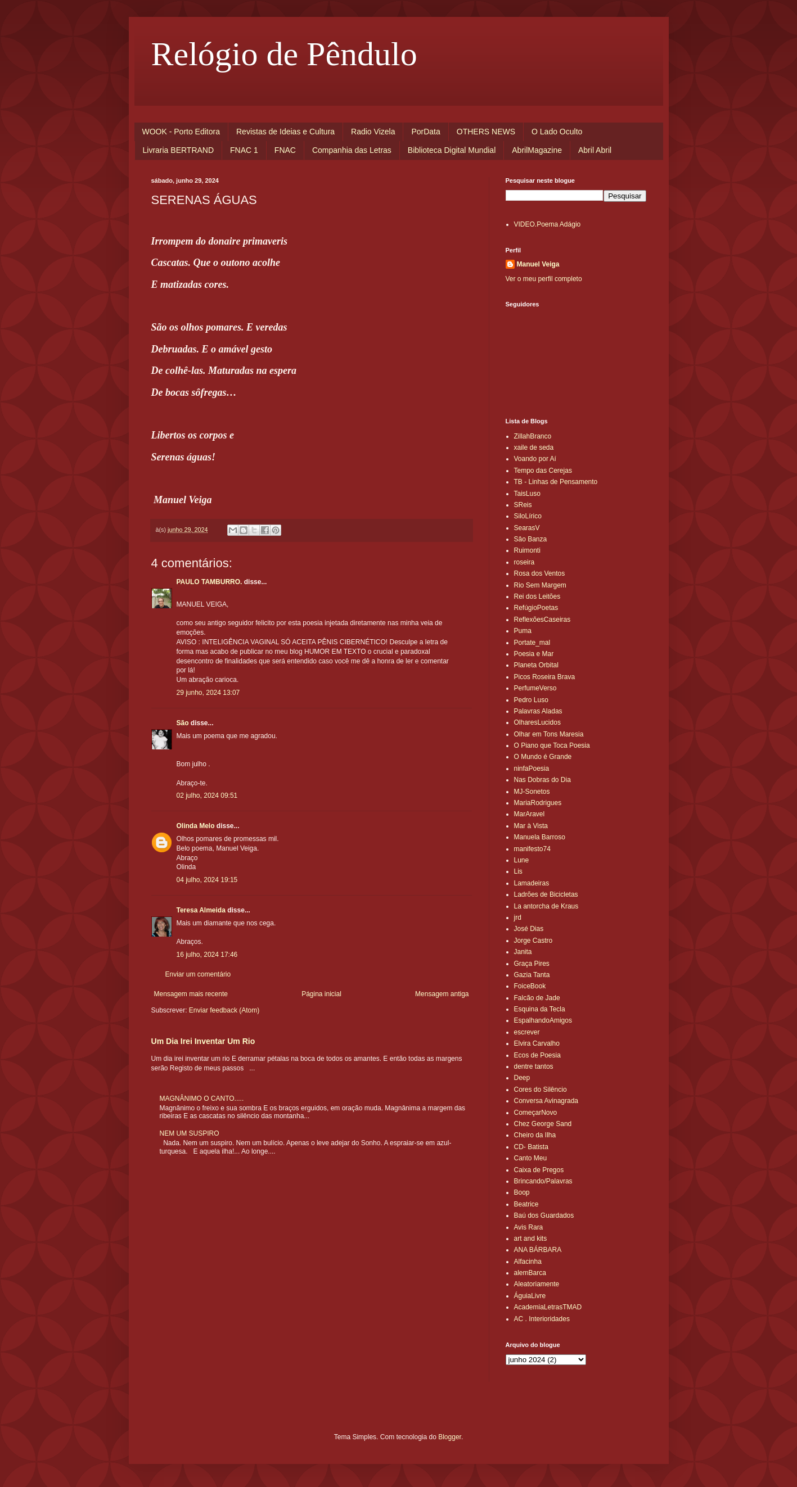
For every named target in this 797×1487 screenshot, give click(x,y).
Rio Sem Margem (540, 585)
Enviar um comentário (198, 974)
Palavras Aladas (538, 711)
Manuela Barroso (539, 837)
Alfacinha (528, 1261)
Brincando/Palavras (543, 1181)
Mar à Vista (531, 826)
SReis (523, 505)
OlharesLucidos (537, 722)
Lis (518, 871)
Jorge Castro (533, 940)
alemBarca (530, 1273)
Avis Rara (528, 1227)
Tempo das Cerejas (543, 470)
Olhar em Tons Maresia (549, 734)
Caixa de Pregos (539, 1170)
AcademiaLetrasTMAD (548, 1307)
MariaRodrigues (538, 803)
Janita (523, 952)
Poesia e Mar (534, 654)
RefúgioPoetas (536, 608)
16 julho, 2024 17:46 (207, 955)
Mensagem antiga (442, 994)
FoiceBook (530, 986)
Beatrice (526, 1204)
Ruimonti (527, 550)
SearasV (527, 528)
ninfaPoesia (532, 768)
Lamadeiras (532, 883)
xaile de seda (534, 447)
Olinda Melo (196, 826)
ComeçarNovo (535, 1113)
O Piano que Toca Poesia (552, 745)
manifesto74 (532, 849)
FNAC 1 (244, 150)
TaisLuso (527, 494)
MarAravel (529, 814)
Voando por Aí (535, 459)
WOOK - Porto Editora (181, 131)
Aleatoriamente (537, 1284)
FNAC (285, 150)
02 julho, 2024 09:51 (207, 795)
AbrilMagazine (537, 150)
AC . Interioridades (542, 1319)
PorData (425, 131)
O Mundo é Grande (543, 757)
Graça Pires (532, 964)
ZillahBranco (533, 436)
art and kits (530, 1238)
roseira (524, 562)
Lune (521, 860)
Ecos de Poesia (537, 1055)
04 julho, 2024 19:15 (207, 880)
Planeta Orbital (536, 665)
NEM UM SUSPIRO (189, 1133)
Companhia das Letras (351, 150)
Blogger (449, 1437)
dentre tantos (533, 1066)
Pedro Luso (531, 700)
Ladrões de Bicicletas (546, 894)
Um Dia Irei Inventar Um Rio (203, 1041)
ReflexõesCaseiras (542, 619)
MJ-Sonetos (532, 792)
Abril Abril (594, 150)
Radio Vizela (373, 131)
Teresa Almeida (201, 910)
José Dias (529, 929)
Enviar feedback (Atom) (224, 1010)
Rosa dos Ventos (539, 573)
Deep (522, 1078)
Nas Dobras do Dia (542, 780)
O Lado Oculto (557, 131)
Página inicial (321, 994)
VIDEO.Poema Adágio (547, 224)
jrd (517, 917)
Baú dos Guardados (544, 1215)
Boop (522, 1192)
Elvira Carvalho (537, 1043)
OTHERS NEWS (486, 131)
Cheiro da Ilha (535, 1135)
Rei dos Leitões (537, 596)
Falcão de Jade (537, 998)
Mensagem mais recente (191, 994)
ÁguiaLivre (530, 1296)
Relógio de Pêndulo (284, 54)
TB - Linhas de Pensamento (556, 482)
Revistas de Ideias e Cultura (285, 131)
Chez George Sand (543, 1124)
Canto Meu (530, 1158)
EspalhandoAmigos (543, 1020)
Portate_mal (532, 643)
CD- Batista (531, 1147)
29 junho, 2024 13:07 (208, 693)
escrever (527, 1032)
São (183, 723)
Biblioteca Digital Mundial (452, 150)
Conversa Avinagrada (546, 1101)
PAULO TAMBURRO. (209, 582)
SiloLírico (528, 516)
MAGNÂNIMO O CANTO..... (202, 1098)
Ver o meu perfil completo (544, 279)
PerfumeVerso (535, 688)
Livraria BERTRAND (178, 150)
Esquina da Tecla (539, 1009)
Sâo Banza (530, 539)
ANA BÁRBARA (538, 1250)
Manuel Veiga (538, 264)
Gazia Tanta (532, 975)
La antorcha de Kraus (546, 906)
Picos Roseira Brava (544, 677)
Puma (523, 631)
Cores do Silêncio (540, 1089)
